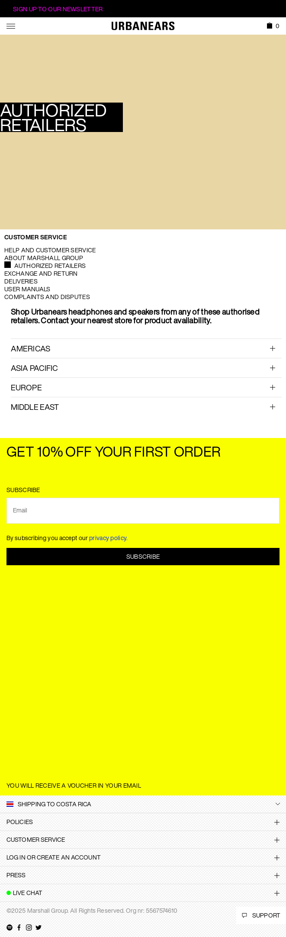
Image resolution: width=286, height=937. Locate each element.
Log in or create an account (53, 857)
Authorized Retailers (50, 265)
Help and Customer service (50, 249)
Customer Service (35, 236)
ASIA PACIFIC (34, 368)
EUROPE (26, 387)
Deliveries (21, 281)
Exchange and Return (41, 273)
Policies (19, 821)
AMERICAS (30, 348)
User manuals (27, 288)
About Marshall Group (43, 257)
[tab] (146, 348)
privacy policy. (108, 537)
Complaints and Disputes (47, 296)
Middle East (35, 406)
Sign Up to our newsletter (58, 8)
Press (16, 874)
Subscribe (143, 556)
